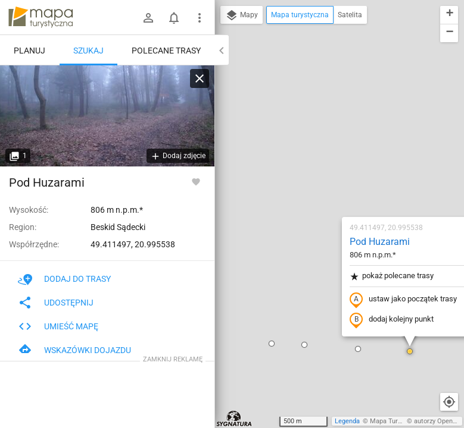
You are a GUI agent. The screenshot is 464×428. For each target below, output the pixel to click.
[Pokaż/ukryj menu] (199, 17)
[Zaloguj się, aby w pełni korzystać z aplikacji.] (195, 181)
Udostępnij (56, 302)
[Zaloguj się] (148, 17)
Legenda (347, 421)
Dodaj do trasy (64, 279)
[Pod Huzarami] (107, 115)
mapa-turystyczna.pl (40, 17)
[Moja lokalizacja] (449, 402)
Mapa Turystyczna (396, 421)
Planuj (29, 50)
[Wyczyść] (199, 78)
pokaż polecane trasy (321, 139)
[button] (234, 207)
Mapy (241, 15)
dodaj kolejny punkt (321, 182)
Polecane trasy (166, 50)
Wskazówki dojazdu (74, 350)
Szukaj (88, 50)
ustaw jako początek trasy (333, 162)
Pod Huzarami (309, 104)
